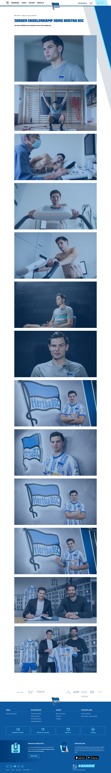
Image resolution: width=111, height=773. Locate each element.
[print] (31, 769)
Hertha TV (40, 3)
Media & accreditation (11, 713)
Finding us (58, 719)
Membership (15, 3)
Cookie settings (26, 769)
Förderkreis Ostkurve (36, 713)
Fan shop (32, 3)
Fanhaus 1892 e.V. (35, 716)
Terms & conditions (86, 713)
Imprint (12, 769)
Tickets (24, 3)
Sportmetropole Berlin (36, 721)
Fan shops (58, 716)
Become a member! (60, 713)
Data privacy (18, 769)
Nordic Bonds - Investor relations (89, 716)
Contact (7, 769)
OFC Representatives (36, 719)
